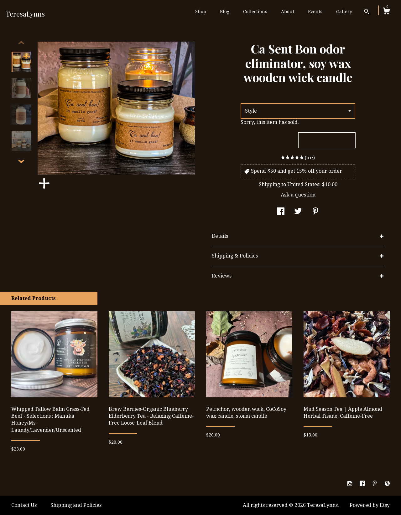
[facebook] (363, 484)
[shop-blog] (387, 484)
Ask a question (298, 195)
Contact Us (24, 505)
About (287, 11)
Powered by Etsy (370, 505)
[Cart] (386, 12)
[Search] (366, 12)
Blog (224, 11)
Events (315, 11)
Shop (200, 11)
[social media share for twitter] (298, 212)
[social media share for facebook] (280, 212)
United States (303, 184)
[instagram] (350, 484)
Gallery (344, 11)
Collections (255, 11)
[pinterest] (375, 484)
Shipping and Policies (76, 505)
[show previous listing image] (21, 42)
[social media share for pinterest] (315, 212)
